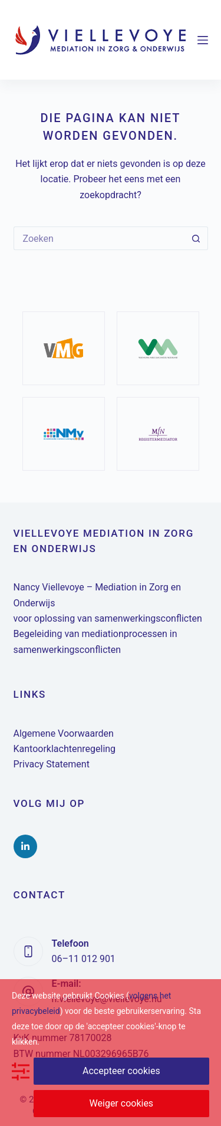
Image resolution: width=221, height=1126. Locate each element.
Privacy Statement (52, 764)
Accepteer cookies (121, 1070)
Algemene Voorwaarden (64, 733)
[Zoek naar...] (99, 238)
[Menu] (202, 40)
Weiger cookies (122, 1103)
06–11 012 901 (84, 958)
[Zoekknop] (196, 238)
